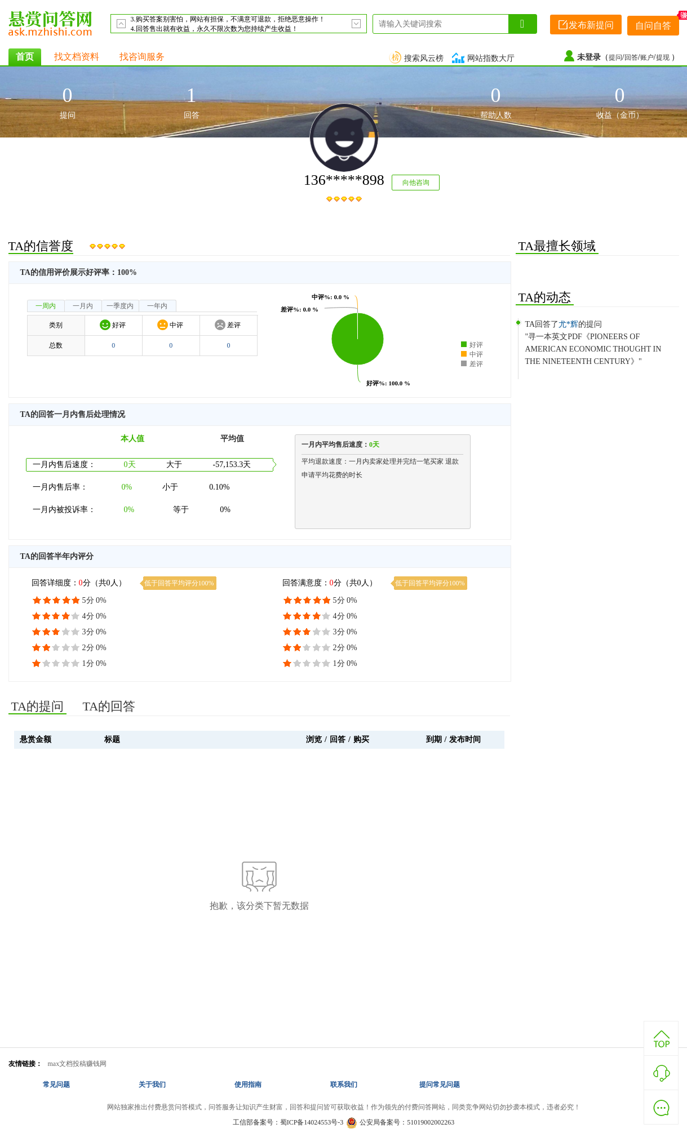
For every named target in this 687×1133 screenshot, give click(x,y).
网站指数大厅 (485, 58)
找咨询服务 (142, 56)
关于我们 (152, 1084)
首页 (25, 56)
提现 (663, 57)
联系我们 (343, 1084)
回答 (631, 57)
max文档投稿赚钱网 (77, 1064)
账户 (647, 57)
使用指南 (247, 1084)
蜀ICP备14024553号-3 (312, 1122)
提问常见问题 (439, 1084)
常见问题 (56, 1084)
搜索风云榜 (418, 58)
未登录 (589, 57)
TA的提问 (37, 706)
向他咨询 (415, 182)
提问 (615, 57)
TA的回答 (109, 706)
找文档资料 (76, 56)
